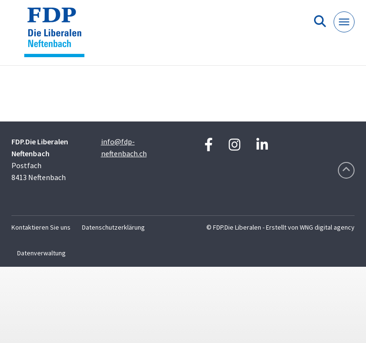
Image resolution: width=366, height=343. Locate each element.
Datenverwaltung (41, 253)
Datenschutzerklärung (113, 227)
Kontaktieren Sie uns (41, 227)
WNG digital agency (327, 227)
